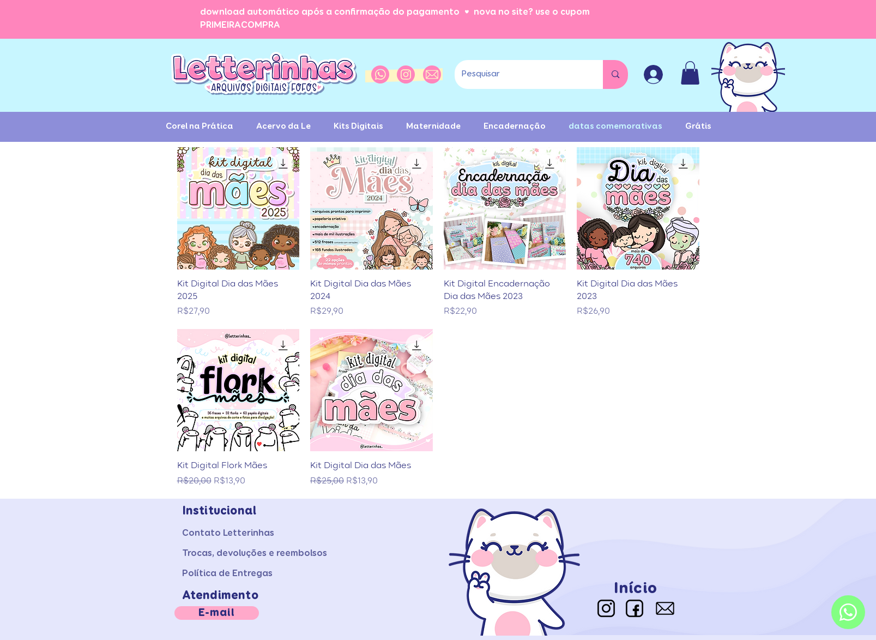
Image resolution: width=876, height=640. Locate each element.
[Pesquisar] (521, 74)
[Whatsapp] (848, 612)
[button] (690, 73)
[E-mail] (216, 613)
